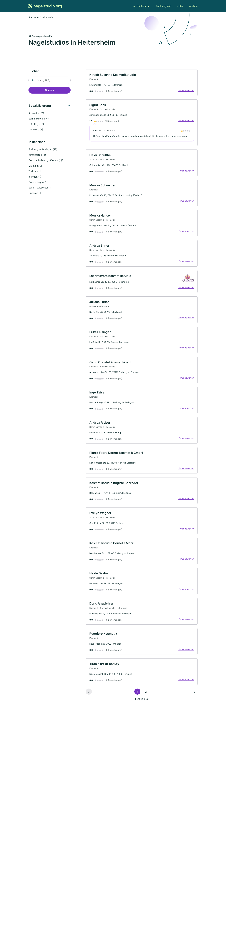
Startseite (33, 17)
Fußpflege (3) (36, 124)
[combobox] (49, 80)
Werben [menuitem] (193, 6)
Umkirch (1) (35, 193)
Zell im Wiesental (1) (40, 187)
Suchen (49, 90)
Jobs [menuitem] (180, 6)
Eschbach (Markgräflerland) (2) (46, 160)
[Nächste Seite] (194, 694)
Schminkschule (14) (39, 118)
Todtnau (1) (35, 171)
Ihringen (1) (34, 176)
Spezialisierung (39, 106)
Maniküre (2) (35, 129)
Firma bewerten (186, 90)
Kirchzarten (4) (37, 154)
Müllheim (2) (35, 165)
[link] (142, 82)
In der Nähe (36, 142)
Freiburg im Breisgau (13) (42, 149)
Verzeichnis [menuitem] (139, 6)
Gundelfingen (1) (37, 182)
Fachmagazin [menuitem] (163, 6)
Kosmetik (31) (36, 113)
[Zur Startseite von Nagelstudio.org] (45, 6)
